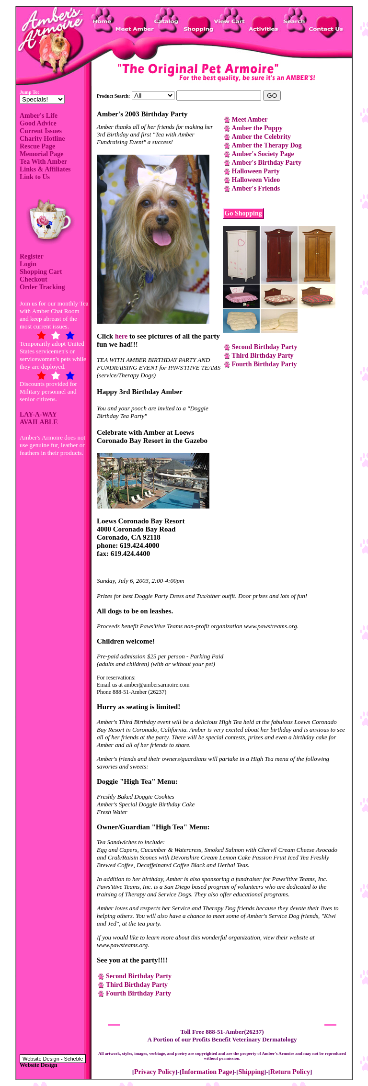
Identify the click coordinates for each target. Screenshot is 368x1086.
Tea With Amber (43, 161)
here (121, 336)
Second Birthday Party (265, 347)
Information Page (207, 1071)
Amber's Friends (256, 188)
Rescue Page (37, 146)
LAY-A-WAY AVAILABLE (39, 418)
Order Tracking (42, 287)
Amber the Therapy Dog (267, 145)
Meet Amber (250, 119)
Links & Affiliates (45, 169)
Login (28, 264)
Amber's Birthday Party (266, 162)
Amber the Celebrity (261, 136)
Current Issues (41, 131)
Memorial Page (41, 154)
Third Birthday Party (263, 355)
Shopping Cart (41, 271)
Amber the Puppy (257, 128)
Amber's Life (39, 115)
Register (32, 256)
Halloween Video (256, 179)
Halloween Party (256, 171)
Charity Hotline (42, 138)
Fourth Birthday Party (264, 364)
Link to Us (35, 177)
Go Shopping (243, 213)
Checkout (33, 279)
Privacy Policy (154, 1071)
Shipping (251, 1071)
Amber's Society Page (263, 154)
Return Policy (290, 1071)
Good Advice (38, 123)
